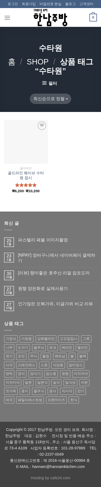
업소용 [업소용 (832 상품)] (51, 374)
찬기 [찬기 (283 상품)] (80, 391)
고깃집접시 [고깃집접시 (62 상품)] (68, 339)
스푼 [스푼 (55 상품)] (44, 365)
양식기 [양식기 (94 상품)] (35, 374)
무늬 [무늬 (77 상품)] (33, 356)
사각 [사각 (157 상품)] (9, 365)
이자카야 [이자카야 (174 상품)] (13, 382)
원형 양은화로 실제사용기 (43, 288)
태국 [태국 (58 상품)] (9, 400)
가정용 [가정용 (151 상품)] (26, 339)
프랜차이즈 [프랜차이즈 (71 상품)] (56, 400)
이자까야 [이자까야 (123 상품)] (81, 374)
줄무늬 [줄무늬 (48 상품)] (39, 391)
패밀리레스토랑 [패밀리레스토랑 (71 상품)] (30, 400)
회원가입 (29, 4)
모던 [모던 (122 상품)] (21, 356)
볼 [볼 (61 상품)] (72, 356)
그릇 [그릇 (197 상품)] (86, 339)
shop (38, 61)
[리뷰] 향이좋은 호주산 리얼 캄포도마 (54, 273)
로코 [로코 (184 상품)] (52, 348)
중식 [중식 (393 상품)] (52, 391)
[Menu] (7, 17)
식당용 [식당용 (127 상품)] (58, 365)
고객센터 (86, 4)
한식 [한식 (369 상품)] (73, 400)
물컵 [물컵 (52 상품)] (45, 356)
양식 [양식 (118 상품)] (21, 374)
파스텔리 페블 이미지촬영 (43, 240)
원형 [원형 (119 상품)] (65, 374)
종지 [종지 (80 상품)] (24, 391)
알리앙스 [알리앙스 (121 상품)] (76, 365)
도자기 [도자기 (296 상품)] (23, 348)
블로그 (70, 4)
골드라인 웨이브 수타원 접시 (26, 175)
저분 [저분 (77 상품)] (84, 382)
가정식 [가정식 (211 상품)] (11, 339)
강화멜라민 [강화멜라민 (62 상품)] (46, 339)
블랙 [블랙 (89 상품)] (82, 356)
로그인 (13, 4)
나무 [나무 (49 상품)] (9, 348)
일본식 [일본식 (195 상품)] (42, 382)
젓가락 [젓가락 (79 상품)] (11, 391)
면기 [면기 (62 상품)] (9, 356)
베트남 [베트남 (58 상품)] (60, 356)
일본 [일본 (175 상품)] (28, 382)
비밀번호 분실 (51, 4)
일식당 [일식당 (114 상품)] (70, 382)
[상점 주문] (50, 99)
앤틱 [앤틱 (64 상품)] (9, 374)
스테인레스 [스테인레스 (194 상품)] (26, 365)
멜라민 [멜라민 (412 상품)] (82, 348)
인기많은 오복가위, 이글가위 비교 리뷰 (55, 303)
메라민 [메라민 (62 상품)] (67, 348)
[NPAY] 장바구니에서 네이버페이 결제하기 (56, 258)
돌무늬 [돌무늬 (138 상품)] (39, 348)
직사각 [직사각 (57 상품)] (67, 391)
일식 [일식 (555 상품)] (56, 382)
